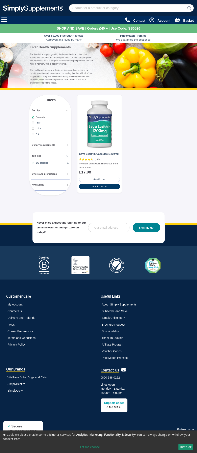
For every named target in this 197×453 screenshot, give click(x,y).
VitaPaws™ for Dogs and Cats (27, 376)
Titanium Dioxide (112, 336)
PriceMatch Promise (115, 356)
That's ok (185, 447)
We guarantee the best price (133, 37)
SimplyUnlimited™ (114, 317)
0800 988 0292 (110, 376)
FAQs (11, 323)
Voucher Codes (112, 350)
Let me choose (90, 447)
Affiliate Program (112, 343)
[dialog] (98, 441)
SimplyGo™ (15, 389)
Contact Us (14, 310)
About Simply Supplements (119, 303)
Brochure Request (113, 323)
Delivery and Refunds (21, 317)
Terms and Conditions (21, 336)
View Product (99, 178)
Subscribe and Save (115, 310)
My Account (14, 303)
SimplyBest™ (16, 383)
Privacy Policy (16, 343)
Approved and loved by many (63, 37)
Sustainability (110, 330)
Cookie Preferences (20, 330)
